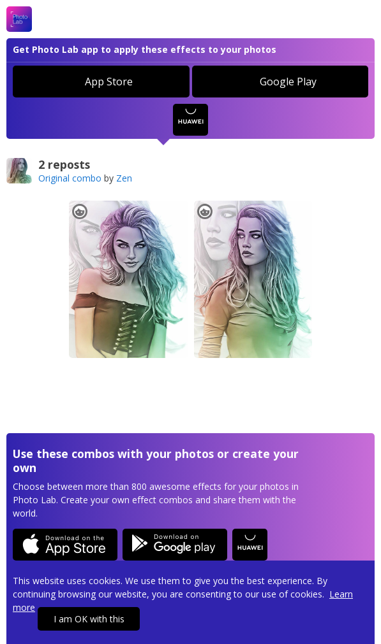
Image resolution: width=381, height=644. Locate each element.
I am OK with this (89, 619)
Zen (124, 178)
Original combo (69, 178)
